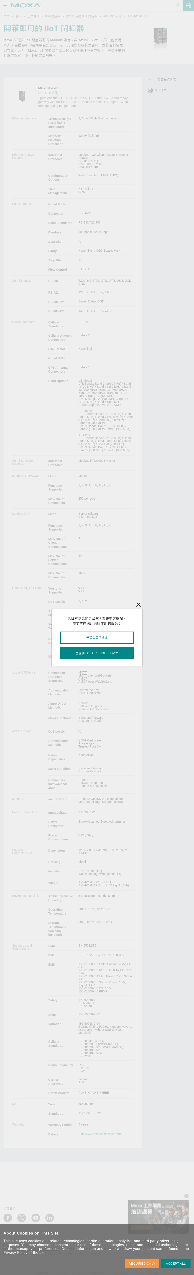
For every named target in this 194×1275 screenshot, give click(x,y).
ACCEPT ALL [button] (176, 1263)
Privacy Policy (15, 1252)
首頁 (6, 16)
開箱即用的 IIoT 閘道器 (81, 16)
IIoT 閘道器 (52, 16)
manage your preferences (37, 1249)
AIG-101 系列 (112, 16)
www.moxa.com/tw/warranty (103, 1133)
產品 (18, 16)
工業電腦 (33, 16)
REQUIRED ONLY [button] (142, 1263)
